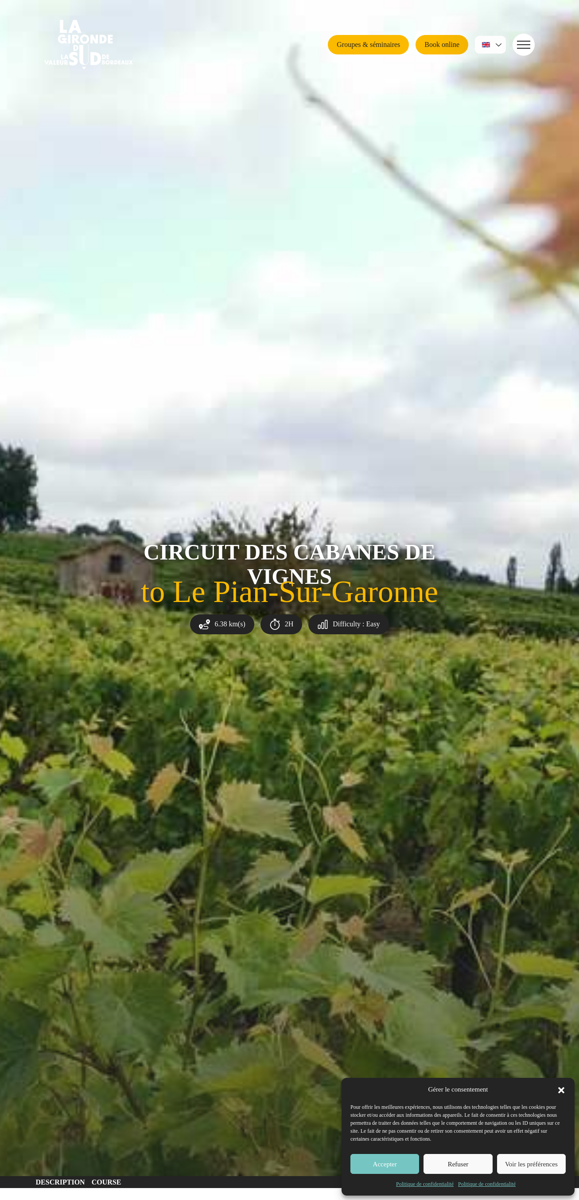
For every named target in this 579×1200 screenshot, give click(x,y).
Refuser (458, 1164)
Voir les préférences (531, 1164)
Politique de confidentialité (425, 1184)
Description (60, 1182)
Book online (441, 44)
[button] (561, 1089)
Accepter (385, 1164)
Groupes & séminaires (368, 44)
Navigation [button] (521, 44)
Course (106, 1182)
